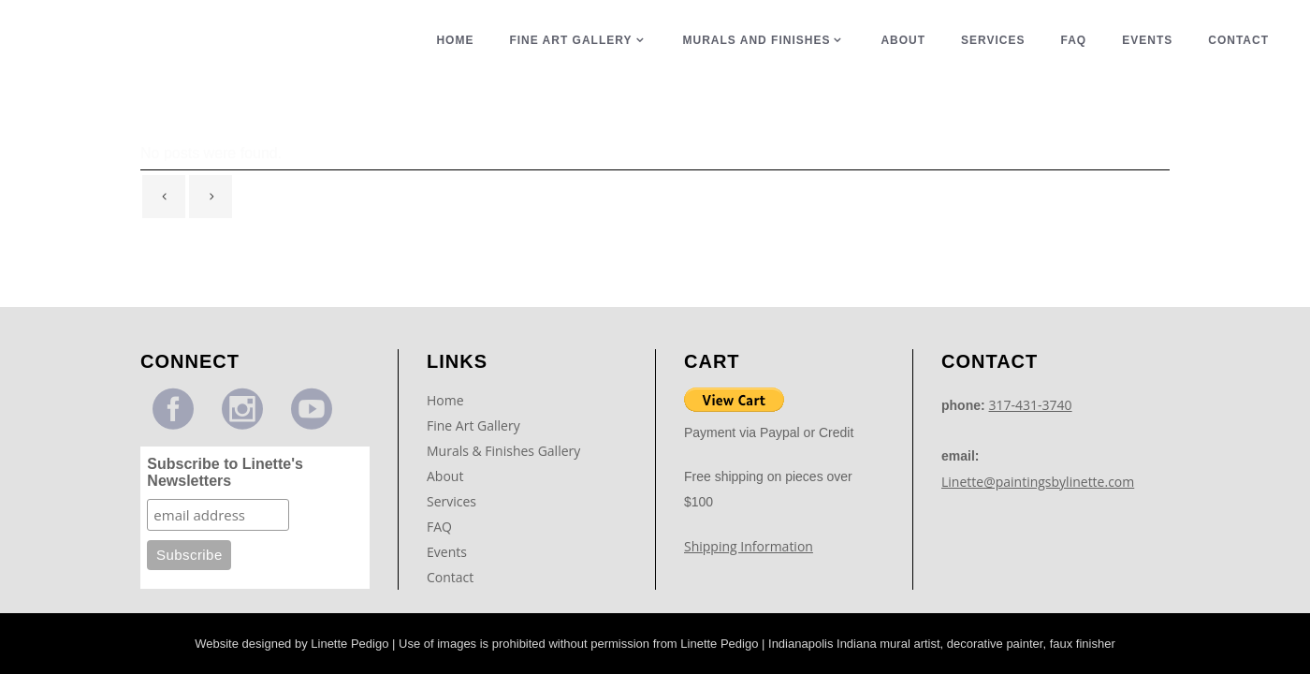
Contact (450, 562)
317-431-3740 (1030, 390)
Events (447, 537)
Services (451, 486)
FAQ (439, 511)
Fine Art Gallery (473, 410)
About (445, 461)
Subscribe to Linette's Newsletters (225, 457)
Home (445, 385)
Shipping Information (748, 531)
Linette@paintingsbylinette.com (1037, 467)
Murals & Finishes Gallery (503, 436)
